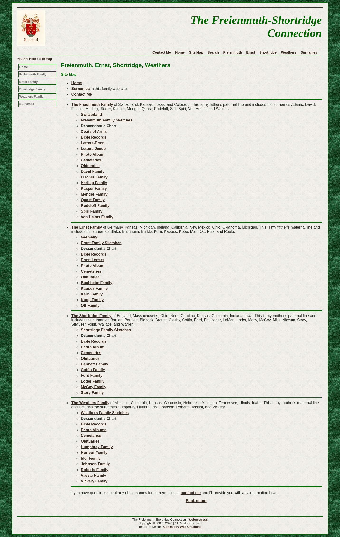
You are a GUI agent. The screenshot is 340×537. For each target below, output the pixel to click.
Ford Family (92, 376)
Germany (89, 237)
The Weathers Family (90, 403)
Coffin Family (93, 370)
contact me (191, 493)
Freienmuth (232, 52)
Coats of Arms (94, 132)
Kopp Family (92, 300)
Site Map (196, 52)
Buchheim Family (96, 283)
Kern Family (92, 294)
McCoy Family (94, 387)
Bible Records (94, 137)
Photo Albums (94, 430)
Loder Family (93, 381)
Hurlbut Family (94, 453)
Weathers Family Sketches (105, 413)
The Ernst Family (86, 227)
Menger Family (94, 194)
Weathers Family (31, 96)
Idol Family (91, 458)
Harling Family (94, 183)
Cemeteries (91, 160)
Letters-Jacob (93, 149)
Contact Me (161, 52)
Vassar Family (93, 475)
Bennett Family (94, 364)
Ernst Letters (92, 260)
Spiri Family (92, 211)
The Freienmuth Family (92, 105)
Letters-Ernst (93, 143)
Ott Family (90, 306)
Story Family (92, 393)
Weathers (288, 52)
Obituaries (90, 166)
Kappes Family (94, 288)
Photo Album (92, 154)
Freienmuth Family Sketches (106, 120)
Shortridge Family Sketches (106, 330)
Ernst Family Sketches (101, 243)
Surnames (309, 52)
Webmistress (198, 519)
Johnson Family (95, 464)
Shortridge (268, 52)
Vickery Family (94, 481)
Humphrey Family (97, 447)
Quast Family (93, 200)
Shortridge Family (32, 89)
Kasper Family (94, 189)
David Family (92, 171)
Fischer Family (94, 177)
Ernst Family (28, 82)
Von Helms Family (97, 217)
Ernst (250, 52)
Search (213, 52)
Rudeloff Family (95, 206)
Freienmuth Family (33, 74)
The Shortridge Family (91, 316)
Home (180, 52)
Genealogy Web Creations (182, 526)
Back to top (196, 501)
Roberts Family (95, 470)
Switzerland (91, 114)
